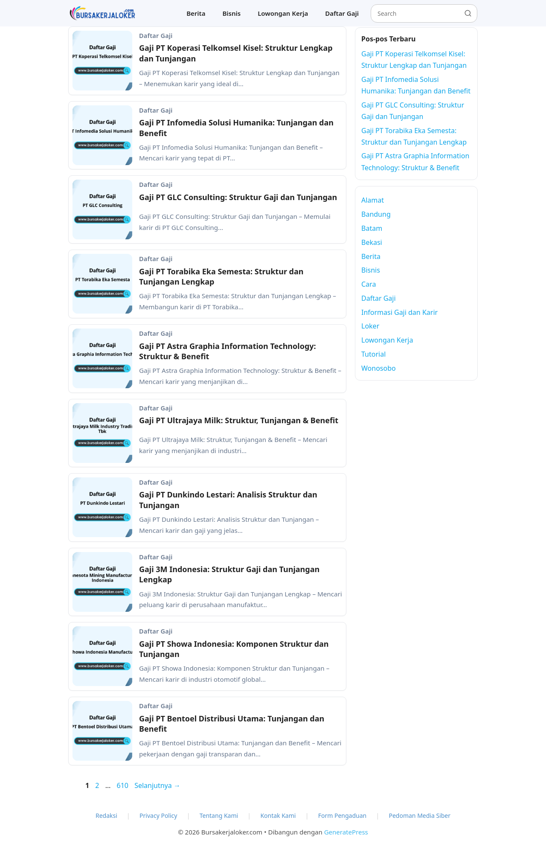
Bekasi (371, 242)
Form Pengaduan (342, 815)
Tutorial (373, 354)
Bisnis (231, 13)
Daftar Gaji (342, 13)
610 (123, 785)
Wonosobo (378, 368)
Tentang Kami (219, 815)
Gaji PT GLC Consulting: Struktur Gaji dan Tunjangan (238, 197)
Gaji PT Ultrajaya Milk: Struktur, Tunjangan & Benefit (238, 420)
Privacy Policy (158, 815)
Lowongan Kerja (283, 13)
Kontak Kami (278, 815)
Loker (370, 326)
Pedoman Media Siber (419, 815)
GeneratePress (346, 832)
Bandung (376, 214)
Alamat (372, 200)
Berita (195, 13)
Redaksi (106, 815)
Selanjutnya (157, 785)
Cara (368, 284)
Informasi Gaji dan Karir (399, 312)
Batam (371, 228)
